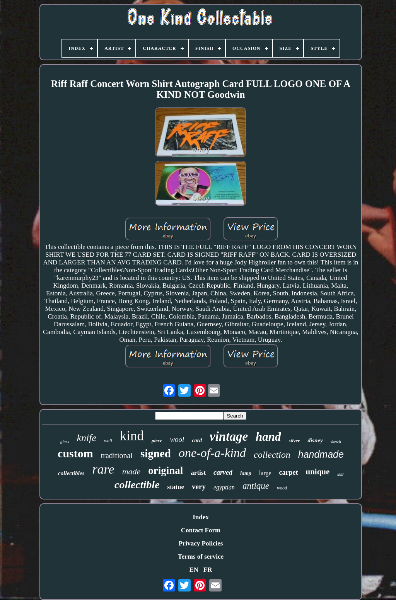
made (131, 471)
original (165, 470)
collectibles (71, 473)
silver (294, 440)
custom (75, 453)
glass (64, 441)
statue (175, 487)
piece (157, 440)
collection (272, 455)
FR (207, 569)
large (265, 473)
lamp (245, 473)
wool (177, 439)
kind (132, 435)
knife (87, 437)
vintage (229, 436)
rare (103, 469)
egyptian (224, 487)
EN (193, 569)
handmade (321, 454)
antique (255, 486)
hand (268, 436)
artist (198, 472)
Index (201, 517)
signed (155, 453)
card (197, 440)
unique (318, 471)
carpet (288, 472)
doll (340, 474)
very (199, 486)
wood (282, 488)
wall (108, 440)
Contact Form (200, 530)
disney (315, 440)
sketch (336, 441)
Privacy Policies (201, 543)
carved (222, 472)
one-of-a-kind (212, 453)
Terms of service (201, 556)
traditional (117, 455)
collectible (137, 485)
